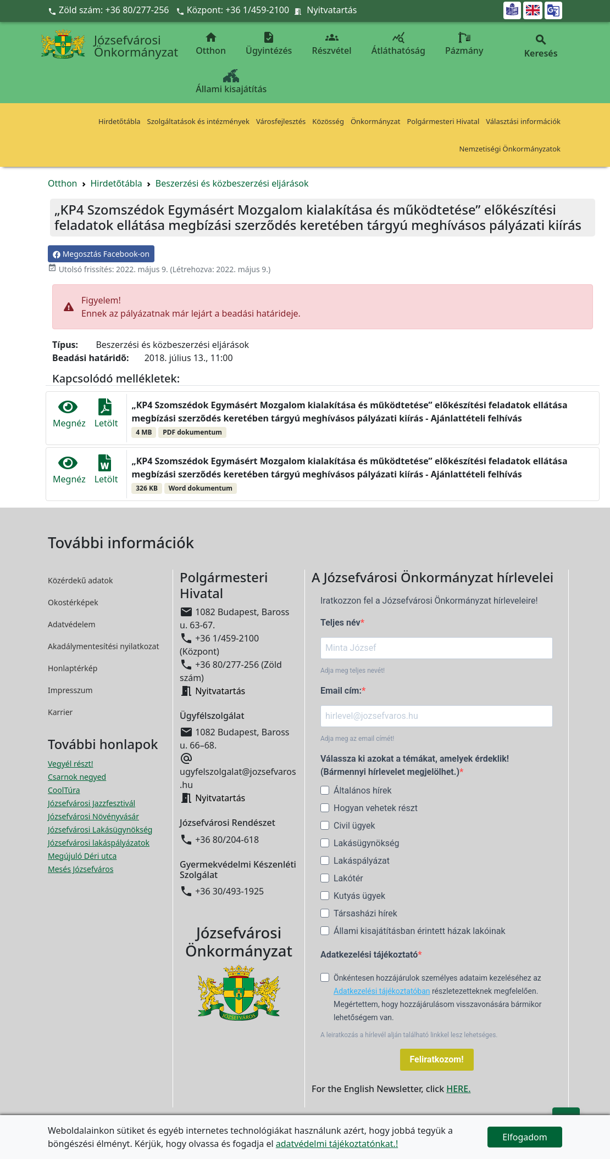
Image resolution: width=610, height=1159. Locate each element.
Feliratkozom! (437, 1059)
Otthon (211, 44)
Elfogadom (524, 1137)
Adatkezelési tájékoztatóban (382, 991)
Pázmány (464, 44)
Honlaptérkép (72, 668)
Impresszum (70, 690)
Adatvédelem (72, 624)
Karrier (60, 712)
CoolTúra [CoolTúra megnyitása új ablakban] (64, 790)
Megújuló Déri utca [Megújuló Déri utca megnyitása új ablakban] (82, 856)
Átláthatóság (398, 44)
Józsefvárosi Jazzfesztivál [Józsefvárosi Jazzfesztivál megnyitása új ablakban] (91, 803)
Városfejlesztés (281, 121)
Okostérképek (73, 602)
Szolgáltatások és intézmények (198, 121)
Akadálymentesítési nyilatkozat (103, 646)
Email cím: (341, 690)
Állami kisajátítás (231, 82)
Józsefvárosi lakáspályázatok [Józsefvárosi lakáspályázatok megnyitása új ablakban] (98, 842)
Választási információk (523, 121)
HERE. (458, 1089)
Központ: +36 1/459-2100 (238, 10)
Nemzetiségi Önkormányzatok (510, 149)
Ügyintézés (269, 44)
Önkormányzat (376, 121)
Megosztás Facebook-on (101, 254)
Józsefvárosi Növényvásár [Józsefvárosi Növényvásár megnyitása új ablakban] (93, 816)
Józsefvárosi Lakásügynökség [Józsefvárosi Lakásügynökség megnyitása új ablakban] (100, 829)
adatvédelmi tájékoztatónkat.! (337, 1144)
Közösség (328, 121)
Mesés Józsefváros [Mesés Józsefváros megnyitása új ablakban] (80, 869)
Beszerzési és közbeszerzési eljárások (232, 183)
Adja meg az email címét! (357, 738)
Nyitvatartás (332, 10)
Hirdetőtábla (119, 121)
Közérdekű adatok (80, 580)
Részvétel (332, 44)
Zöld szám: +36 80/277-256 (109, 10)
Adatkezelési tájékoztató (369, 954)
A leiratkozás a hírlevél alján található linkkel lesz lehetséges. (409, 1035)
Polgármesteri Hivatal (443, 121)
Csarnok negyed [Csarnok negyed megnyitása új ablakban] (77, 777)
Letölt (106, 413)
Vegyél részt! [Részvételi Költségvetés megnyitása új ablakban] (70, 763)
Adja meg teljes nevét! (352, 670)
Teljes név (340, 622)
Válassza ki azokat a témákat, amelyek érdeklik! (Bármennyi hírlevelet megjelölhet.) (414, 765)
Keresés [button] (540, 46)
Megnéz (69, 413)
